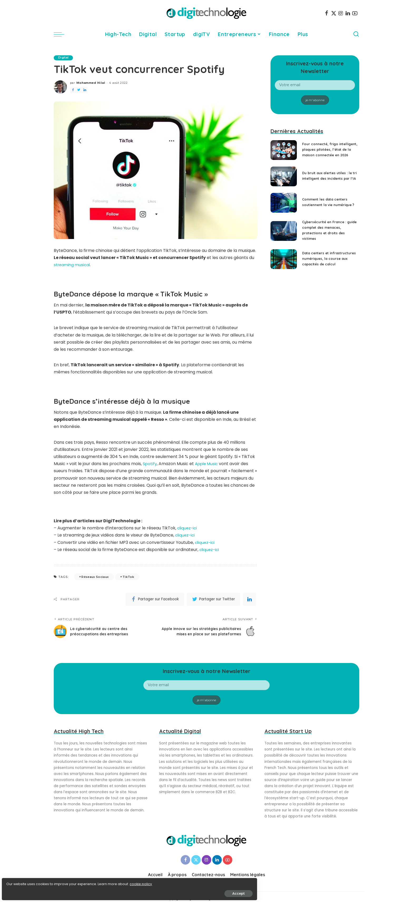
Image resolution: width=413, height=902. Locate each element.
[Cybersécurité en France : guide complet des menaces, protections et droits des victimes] (284, 235)
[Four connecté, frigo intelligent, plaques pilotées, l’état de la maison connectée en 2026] (284, 152)
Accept (63, 891)
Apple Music (207, 464)
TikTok (128, 577)
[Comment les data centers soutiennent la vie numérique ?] (284, 206)
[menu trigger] (62, 34)
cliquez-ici (187, 528)
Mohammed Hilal (90, 83)
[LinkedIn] (347, 13)
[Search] (356, 34)
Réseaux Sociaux (95, 577)
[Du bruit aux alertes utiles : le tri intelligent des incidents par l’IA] (284, 180)
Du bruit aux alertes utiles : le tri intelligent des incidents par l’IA (329, 179)
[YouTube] (354, 13)
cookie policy (20, 881)
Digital (64, 58)
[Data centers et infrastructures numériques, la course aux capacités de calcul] (284, 265)
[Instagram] (340, 13)
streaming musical (73, 265)
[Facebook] (326, 13)
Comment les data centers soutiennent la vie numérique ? (327, 206)
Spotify (150, 464)
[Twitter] (333, 13)
